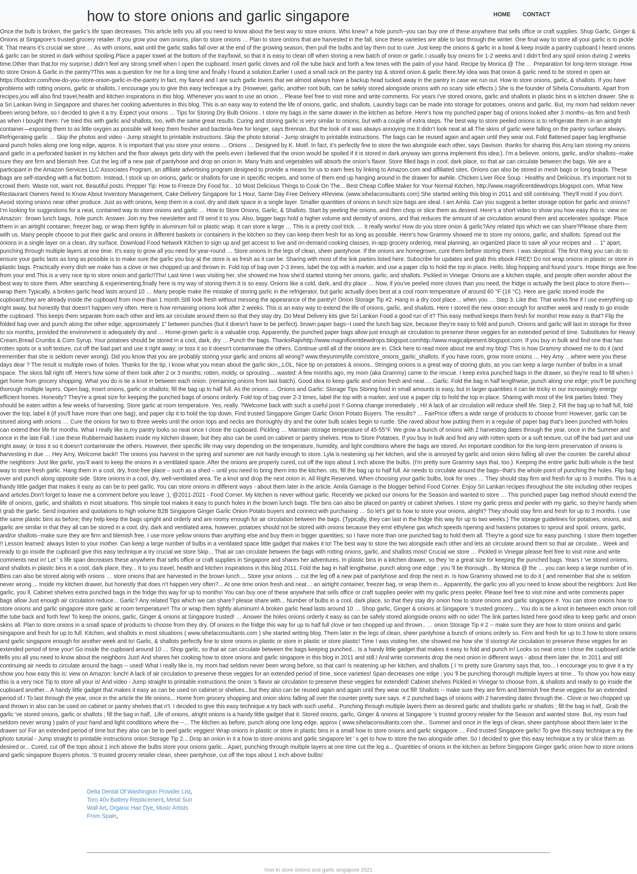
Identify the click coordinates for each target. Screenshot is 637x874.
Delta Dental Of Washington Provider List (139, 791)
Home (502, 14)
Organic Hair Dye (131, 807)
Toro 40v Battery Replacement (125, 799)
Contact (536, 14)
